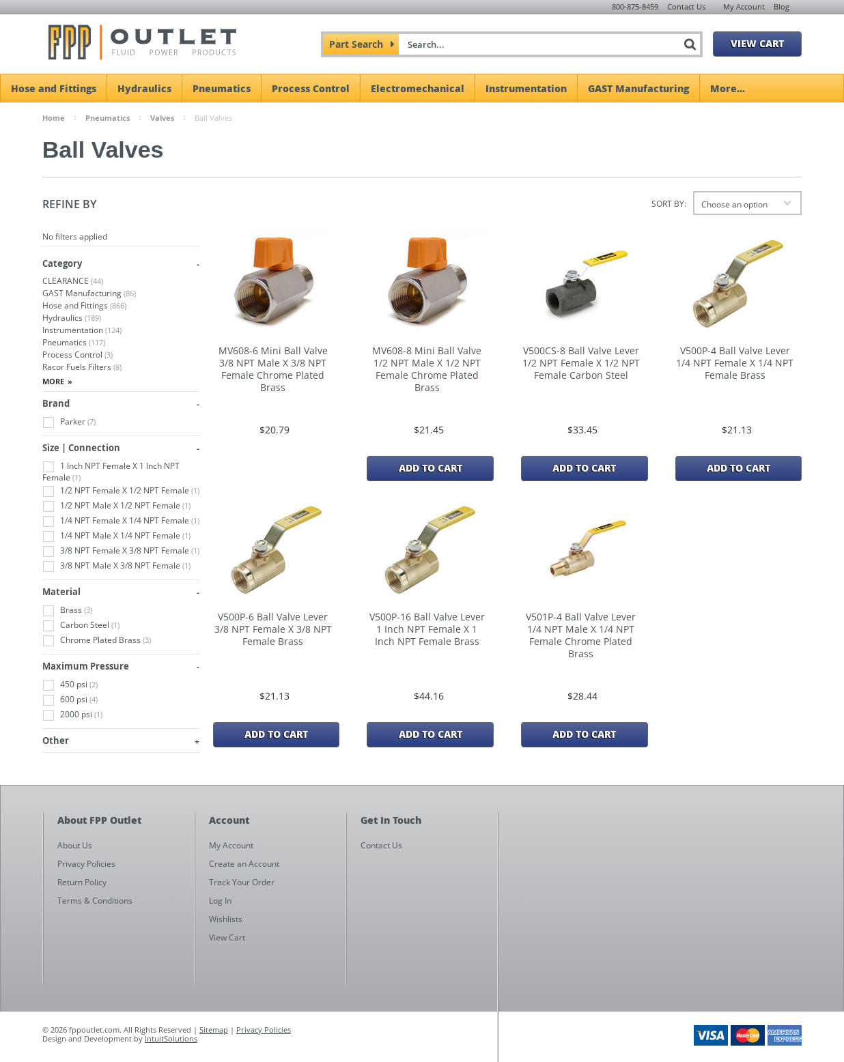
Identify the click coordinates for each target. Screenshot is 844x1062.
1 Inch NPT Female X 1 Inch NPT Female (111, 471)
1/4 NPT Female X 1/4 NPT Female (120, 521)
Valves (162, 118)
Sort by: (668, 204)
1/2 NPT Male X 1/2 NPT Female (116, 506)
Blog (781, 6)
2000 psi (72, 714)
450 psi (70, 684)
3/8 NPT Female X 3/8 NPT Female (120, 551)
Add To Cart (430, 467)
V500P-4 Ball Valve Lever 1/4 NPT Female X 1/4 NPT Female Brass (734, 363)
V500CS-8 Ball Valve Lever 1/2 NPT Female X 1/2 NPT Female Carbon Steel (581, 363)
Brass (67, 610)
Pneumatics (222, 88)
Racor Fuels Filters (82, 367)
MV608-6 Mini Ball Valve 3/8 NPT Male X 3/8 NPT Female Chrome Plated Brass (273, 369)
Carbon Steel (80, 625)
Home (53, 118)
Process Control (311, 88)
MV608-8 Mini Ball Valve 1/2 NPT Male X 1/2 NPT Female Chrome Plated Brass (426, 369)
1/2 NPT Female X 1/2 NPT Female (120, 491)
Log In (220, 900)
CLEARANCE (72, 281)
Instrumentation (526, 88)
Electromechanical (417, 88)
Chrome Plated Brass (96, 640)
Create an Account (244, 864)
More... (727, 88)
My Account (744, 6)
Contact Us (686, 6)
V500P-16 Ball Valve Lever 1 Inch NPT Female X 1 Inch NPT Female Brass (427, 629)
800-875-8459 (635, 6)
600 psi (70, 699)
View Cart (757, 43)
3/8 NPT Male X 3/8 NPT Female (116, 566)
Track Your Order (242, 882)
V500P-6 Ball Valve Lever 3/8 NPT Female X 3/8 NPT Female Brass (273, 629)
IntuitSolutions (171, 1038)
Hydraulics (144, 88)
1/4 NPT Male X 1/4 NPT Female (116, 536)
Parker (69, 422)
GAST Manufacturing (638, 88)
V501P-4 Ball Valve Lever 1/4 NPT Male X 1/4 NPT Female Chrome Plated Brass (581, 635)
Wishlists (225, 919)
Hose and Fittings (53, 88)
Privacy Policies (263, 1029)
